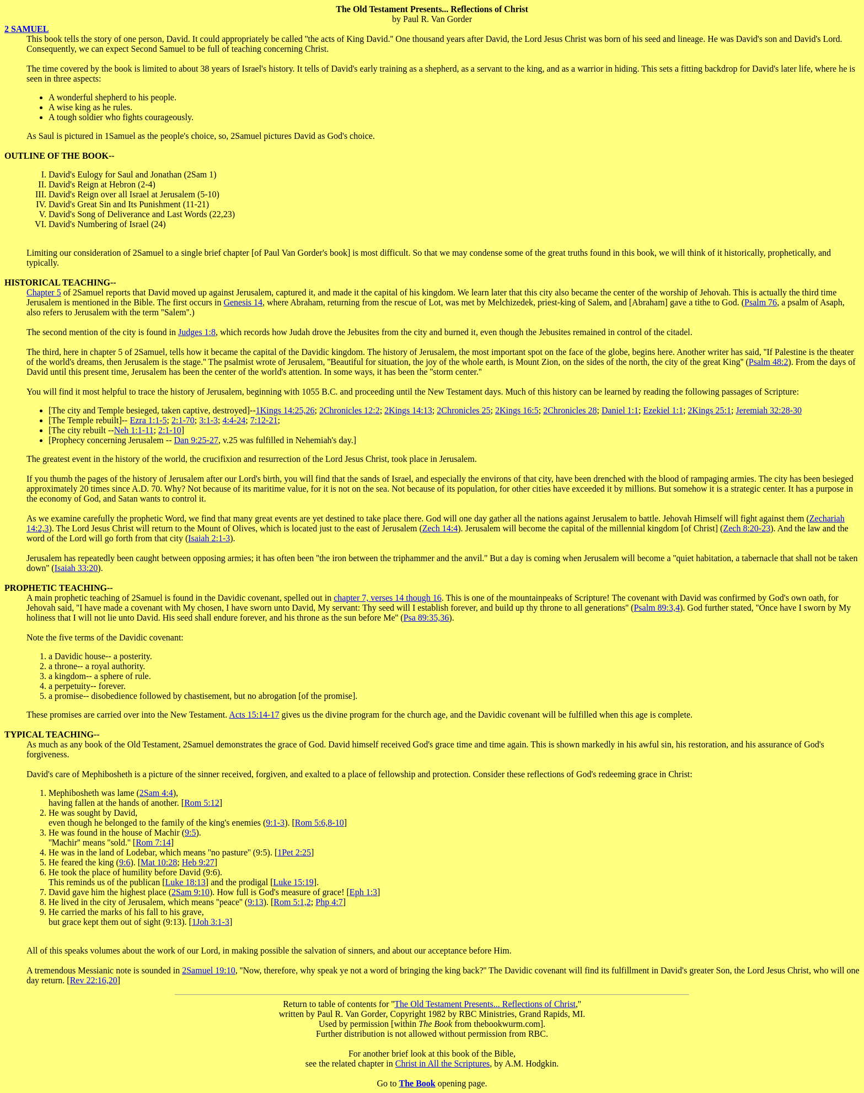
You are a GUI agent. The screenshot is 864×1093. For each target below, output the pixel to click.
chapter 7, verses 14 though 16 (388, 597)
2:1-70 (183, 420)
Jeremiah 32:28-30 (769, 410)
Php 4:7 (328, 902)
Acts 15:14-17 (254, 714)
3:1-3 (208, 420)
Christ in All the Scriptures (442, 1063)
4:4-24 (233, 420)
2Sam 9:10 (190, 892)
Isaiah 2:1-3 (209, 538)
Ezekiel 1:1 (663, 410)
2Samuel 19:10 (208, 970)
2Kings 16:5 (517, 410)
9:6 (124, 862)
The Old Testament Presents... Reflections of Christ (485, 1004)
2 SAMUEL (26, 29)
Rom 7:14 (153, 842)
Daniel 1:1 (620, 410)
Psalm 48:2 (768, 362)
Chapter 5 (43, 292)
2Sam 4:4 (156, 793)
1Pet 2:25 (294, 852)
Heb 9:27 (198, 862)
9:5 (190, 832)
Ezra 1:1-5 (148, 420)
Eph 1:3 (363, 892)
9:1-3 (275, 822)
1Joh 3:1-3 (210, 922)
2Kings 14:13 (408, 410)
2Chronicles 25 (463, 410)
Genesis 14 (242, 302)
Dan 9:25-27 (196, 440)
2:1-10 (169, 430)
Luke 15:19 (293, 882)
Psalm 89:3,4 (657, 607)
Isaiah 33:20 (76, 568)
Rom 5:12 (201, 802)
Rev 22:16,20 (93, 980)
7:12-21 (264, 420)
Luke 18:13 (185, 882)
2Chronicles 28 (570, 410)
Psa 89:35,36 (426, 617)
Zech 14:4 (440, 528)
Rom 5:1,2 (292, 902)
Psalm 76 (760, 302)
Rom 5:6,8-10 (319, 822)
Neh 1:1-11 (134, 430)
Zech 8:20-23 (746, 528)
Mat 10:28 (159, 862)
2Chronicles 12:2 (349, 410)
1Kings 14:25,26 (285, 410)
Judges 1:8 (197, 332)
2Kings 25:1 (709, 410)
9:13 (255, 902)
